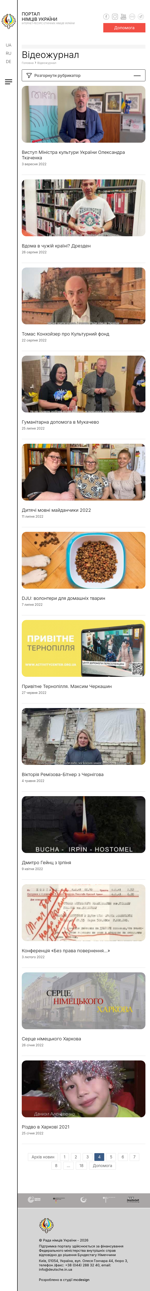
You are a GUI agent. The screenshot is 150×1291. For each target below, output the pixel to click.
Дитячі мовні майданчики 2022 (56, 514)
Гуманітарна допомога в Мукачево (60, 425)
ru (8, 53)
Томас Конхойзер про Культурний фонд (65, 337)
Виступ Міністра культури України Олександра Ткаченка (73, 158)
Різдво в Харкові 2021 (45, 1130)
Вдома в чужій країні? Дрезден (56, 249)
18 (81, 1169)
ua (9, 45)
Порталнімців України (48, 18)
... (68, 1169)
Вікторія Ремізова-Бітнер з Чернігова (63, 778)
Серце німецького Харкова (51, 1042)
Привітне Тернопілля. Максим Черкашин (67, 690)
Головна (28, 66)
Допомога (124, 27)
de (8, 61)
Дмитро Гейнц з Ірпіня (46, 866)
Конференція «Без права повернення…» (66, 954)
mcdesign (81, 1280)
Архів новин (43, 1160)
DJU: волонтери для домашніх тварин (63, 602)
